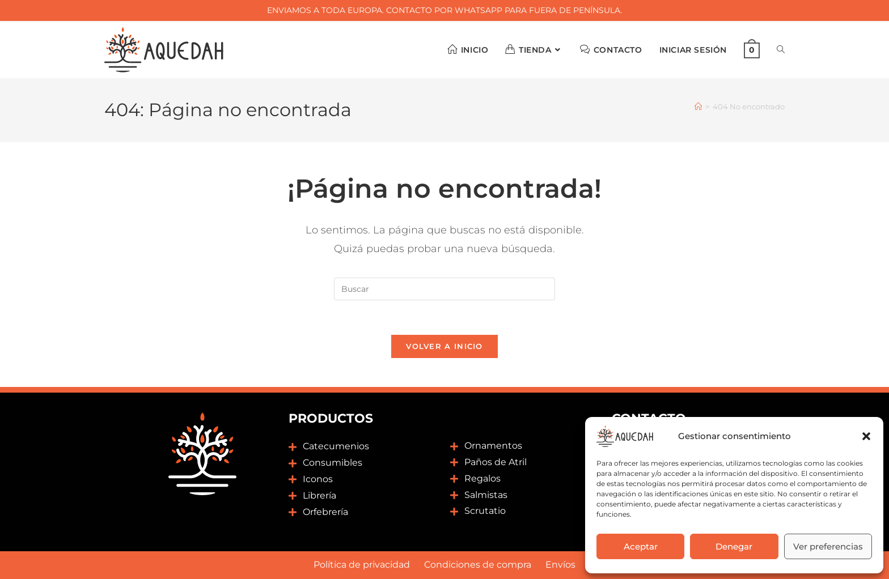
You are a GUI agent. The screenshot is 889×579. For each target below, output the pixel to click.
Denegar (734, 546)
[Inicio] (698, 106)
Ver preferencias (828, 546)
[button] (866, 436)
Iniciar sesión (693, 50)
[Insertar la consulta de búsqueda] (444, 289)
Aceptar (641, 546)
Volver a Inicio (444, 346)
